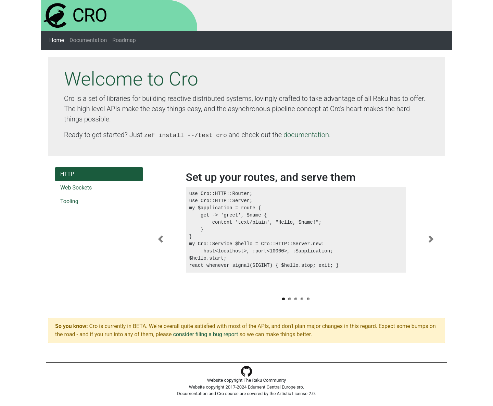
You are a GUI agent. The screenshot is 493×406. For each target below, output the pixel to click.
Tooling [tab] (69, 201)
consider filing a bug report (205, 334)
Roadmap (124, 40)
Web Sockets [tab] (76, 187)
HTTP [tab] (67, 174)
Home (58, 39)
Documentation (88, 40)
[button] (160, 239)
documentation (306, 135)
